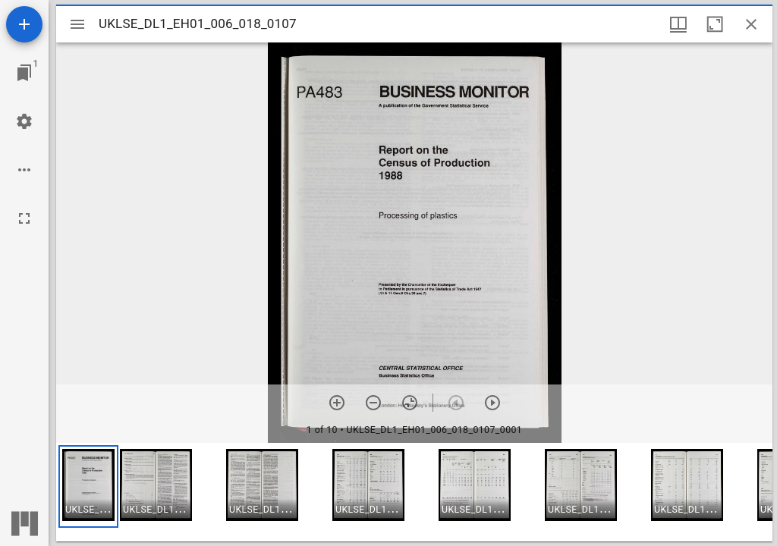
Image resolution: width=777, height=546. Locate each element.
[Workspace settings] (24, 121)
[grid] (414, 492)
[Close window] (751, 24)
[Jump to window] (24, 73)
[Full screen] (24, 218)
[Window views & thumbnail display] (678, 24)
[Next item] (492, 402)
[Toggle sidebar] (77, 24)
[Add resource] (24, 24)
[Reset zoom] (410, 402)
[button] (88, 486)
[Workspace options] (24, 170)
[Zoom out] (373, 402)
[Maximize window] (715, 24)
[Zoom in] (337, 402)
